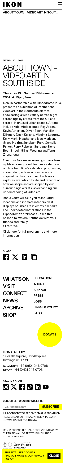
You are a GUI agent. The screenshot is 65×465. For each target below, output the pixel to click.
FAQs (38, 313)
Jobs (38, 302)
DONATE (49, 335)
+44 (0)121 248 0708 (33, 366)
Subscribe (50, 407)
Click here (10, 232)
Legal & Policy (46, 307)
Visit (9, 286)
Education (43, 278)
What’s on (16, 279)
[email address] (21, 407)
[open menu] (60, 4)
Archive (13, 308)
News (10, 301)
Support (41, 290)
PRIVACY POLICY (34, 416)
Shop (9, 315)
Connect (15, 293)
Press (38, 296)
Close (54, 456)
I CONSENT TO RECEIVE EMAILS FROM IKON (33, 413)
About (39, 284)
